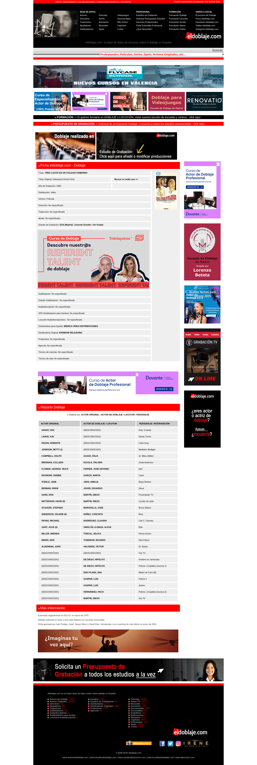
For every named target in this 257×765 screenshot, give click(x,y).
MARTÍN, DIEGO (92, 495)
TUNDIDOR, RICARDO (95, 540)
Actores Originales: (58, 701)
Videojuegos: (136, 722)
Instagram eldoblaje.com (207, 29)
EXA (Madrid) (66, 225)
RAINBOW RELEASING (70, 333)
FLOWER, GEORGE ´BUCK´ (55, 469)
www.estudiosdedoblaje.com (103, 757)
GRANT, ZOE (48, 430)
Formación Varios (177, 25)
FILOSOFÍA (126, 2)
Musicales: (134, 704)
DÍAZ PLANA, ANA (93, 572)
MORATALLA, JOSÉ (93, 508)
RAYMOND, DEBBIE (51, 475)
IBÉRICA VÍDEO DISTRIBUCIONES (81, 326)
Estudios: (94, 699)
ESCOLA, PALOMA (93, 462)
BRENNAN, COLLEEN (52, 462)
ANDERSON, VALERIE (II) (54, 514)
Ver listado (98, 225)
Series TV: (134, 701)
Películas (103, 15)
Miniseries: (134, 717)
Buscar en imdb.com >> (126, 179)
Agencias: (94, 710)
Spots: (132, 724)
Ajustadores (85, 25)
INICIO (59, 2)
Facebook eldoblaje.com (207, 22)
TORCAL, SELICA (92, 533)
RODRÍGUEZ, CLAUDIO (95, 521)
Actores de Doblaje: (58, 699)
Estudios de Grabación (146, 15)
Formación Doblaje (178, 15)
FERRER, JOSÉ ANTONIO (96, 469)
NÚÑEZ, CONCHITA (93, 514)
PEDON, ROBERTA (51, 443)
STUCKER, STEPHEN (52, 508)
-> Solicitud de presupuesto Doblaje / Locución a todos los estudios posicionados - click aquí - (128, 123)
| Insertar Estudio (82, 225)
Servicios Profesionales (147, 22)
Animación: (135, 706)
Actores (83, 15)
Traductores (85, 22)
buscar (217, 50)
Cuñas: (133, 726)
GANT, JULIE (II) (49, 527)
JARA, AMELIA (91, 482)
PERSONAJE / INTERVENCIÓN (154, 423)
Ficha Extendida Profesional (149, 25)
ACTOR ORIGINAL (90, 415)
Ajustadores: (55, 706)
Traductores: (55, 708)
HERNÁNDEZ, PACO (94, 592)
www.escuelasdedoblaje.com (160, 757)
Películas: (134, 699)
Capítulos (121, 25)
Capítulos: (134, 720)
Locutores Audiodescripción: (62, 717)
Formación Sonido (177, 22)
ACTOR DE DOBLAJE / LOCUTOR (118, 415)
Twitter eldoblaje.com (205, 25)
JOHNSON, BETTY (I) (52, 449)
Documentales (124, 19)
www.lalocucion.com (185, 757)
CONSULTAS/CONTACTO (108, 2)
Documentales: (136, 708)
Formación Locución (178, 19)
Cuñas (120, 29)
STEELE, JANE (49, 482)
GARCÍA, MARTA (92, 475)
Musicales (103, 25)
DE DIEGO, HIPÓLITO (94, 559)
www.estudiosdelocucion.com (131, 757)
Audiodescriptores (57, 713)
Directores (84, 19)
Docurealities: (136, 710)
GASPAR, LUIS (91, 579)
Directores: (54, 704)
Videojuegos (123, 15)
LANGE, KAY (48, 436)
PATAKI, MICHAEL (51, 521)
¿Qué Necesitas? (144, 29)
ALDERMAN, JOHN (51, 546)
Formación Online (177, 29)
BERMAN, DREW (50, 488)
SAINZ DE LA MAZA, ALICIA (97, 527)
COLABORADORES (86, 2)
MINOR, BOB (48, 540)
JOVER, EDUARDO (93, 488)
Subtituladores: (56, 710)
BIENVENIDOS (70, 2)
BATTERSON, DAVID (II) (53, 501)
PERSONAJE (142, 415)
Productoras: (95, 708)
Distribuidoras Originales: (101, 706)
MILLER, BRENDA (50, 533)
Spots (101, 29)
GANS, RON (47, 495)
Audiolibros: (135, 713)
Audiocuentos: (136, 715)
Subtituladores (86, 29)
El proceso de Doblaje (206, 15)
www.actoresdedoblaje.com (75, 757)
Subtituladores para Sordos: (62, 715)
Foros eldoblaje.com (205, 19)
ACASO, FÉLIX (91, 456)
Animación (104, 22)
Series (102, 19)
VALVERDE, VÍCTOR (94, 546)
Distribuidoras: (96, 704)
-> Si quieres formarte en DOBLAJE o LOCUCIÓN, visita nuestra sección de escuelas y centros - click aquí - (129, 117)
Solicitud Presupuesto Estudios (150, 19)
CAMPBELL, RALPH (51, 456)
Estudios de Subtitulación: (101, 701)
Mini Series (122, 22)
